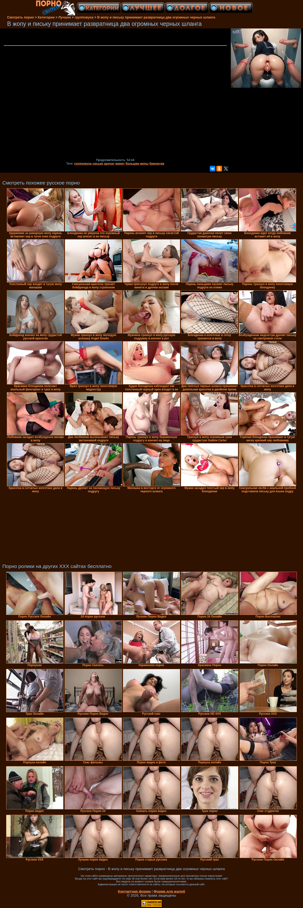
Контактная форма (134, 891)
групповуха (83, 163)
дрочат (109, 163)
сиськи (97, 163)
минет (120, 163)
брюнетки (156, 163)
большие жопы (136, 163)
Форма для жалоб (169, 891)
